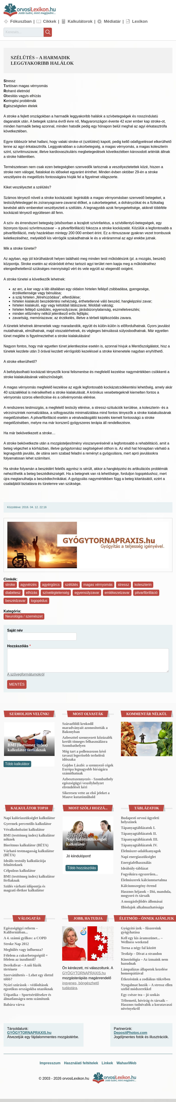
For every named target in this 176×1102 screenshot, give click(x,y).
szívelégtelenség (56, 593)
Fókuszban (21, 21)
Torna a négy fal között (138, 947)
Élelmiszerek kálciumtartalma (144, 879)
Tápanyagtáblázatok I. (138, 827)
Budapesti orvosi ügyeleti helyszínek (140, 819)
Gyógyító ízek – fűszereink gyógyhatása (141, 929)
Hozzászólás (17, 646)
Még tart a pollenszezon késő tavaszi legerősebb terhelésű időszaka (84, 755)
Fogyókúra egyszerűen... (139, 873)
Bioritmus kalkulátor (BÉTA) (26, 844)
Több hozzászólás (81, 867)
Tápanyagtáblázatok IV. (139, 844)
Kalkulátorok (80, 21)
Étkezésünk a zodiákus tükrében (145, 978)
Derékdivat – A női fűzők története (22, 967)
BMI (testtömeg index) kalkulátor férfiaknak (28, 747)
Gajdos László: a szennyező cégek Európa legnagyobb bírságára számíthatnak (87, 768)
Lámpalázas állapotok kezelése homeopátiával (144, 971)
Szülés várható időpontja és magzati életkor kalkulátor (24, 887)
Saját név (15, 630)
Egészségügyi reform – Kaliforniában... (21, 929)
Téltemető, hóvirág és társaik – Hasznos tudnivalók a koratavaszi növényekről (146, 1004)
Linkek (107, 1062)
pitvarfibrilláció (146, 593)
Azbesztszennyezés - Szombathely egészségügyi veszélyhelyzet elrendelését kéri (87, 782)
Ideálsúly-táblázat (134, 868)
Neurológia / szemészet (24, 616)
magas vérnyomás (98, 584)
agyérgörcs (51, 584)
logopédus (39, 601)
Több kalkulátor (17, 763)
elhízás (31, 593)
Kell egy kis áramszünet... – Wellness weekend (142, 939)
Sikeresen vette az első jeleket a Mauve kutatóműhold (86, 794)
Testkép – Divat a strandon (141, 953)
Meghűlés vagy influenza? (23, 949)
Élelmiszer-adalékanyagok (141, 850)
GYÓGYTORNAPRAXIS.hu (84, 972)
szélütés (71, 584)
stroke (10, 584)
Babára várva (14, 1004)
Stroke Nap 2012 (16, 943)
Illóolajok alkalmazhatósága (142, 906)
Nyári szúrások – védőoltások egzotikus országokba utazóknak (28, 986)
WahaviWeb (126, 1062)
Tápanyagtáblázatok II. (139, 833)
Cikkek (49, 21)
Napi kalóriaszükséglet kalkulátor (29, 817)
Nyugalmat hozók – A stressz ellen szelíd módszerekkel (146, 986)
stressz (123, 584)
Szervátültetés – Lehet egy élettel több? (28, 976)
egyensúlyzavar (86, 593)
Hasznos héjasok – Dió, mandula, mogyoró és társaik (146, 893)
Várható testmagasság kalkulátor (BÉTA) (29, 852)
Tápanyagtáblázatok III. (139, 839)
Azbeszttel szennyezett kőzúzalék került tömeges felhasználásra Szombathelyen (87, 741)
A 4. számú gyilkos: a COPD (25, 937)
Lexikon (140, 21)
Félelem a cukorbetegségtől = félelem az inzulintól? (26, 957)
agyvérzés (28, 584)
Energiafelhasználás (136, 862)
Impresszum (50, 1062)
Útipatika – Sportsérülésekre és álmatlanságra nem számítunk (27, 996)
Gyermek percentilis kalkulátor (27, 823)
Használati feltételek (81, 1062)
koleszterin (143, 584)
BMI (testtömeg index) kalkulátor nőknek (29, 837)
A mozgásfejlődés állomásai (142, 901)
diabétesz (13, 593)
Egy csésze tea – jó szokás (140, 994)
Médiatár (112, 21)
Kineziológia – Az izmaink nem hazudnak (144, 961)
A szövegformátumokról (25, 674)
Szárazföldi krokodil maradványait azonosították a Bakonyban (85, 727)
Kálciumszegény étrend (138, 885)
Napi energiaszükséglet (138, 856)
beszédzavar (15, 601)
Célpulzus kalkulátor (20, 870)
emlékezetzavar (117, 593)
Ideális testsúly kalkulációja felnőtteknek (25, 862)
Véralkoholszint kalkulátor (24, 829)
